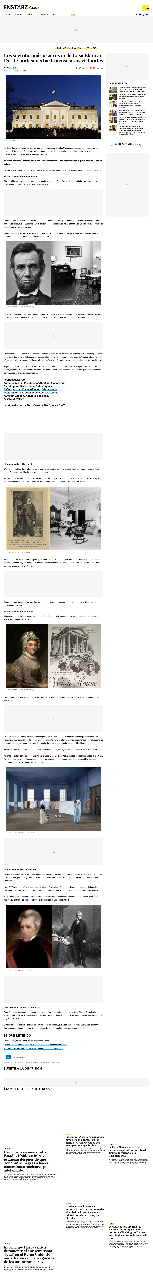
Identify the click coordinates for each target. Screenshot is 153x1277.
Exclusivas (24, 15)
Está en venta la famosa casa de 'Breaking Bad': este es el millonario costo (35, 1048)
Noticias (8, 15)
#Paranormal (49, 393)
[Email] (98, 72)
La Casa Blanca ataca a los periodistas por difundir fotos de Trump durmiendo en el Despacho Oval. (128, 1155)
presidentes (9, 188)
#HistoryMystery (14, 402)
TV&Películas (56, 15)
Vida (84, 15)
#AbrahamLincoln (33, 396)
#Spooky (44, 399)
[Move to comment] (101, 72)
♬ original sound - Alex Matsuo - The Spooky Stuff (34, 409)
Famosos (39, 15)
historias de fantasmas (13, 155)
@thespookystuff (14, 383)
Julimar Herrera (12, 71)
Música (73, 15)
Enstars (21, 7)
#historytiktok (12, 393)
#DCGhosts (51, 396)
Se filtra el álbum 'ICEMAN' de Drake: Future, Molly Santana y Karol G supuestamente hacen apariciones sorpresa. (131, 108)
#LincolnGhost (13, 399)
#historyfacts (45, 389)
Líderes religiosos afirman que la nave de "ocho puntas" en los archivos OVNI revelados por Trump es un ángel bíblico (132, 93)
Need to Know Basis (123, 147)
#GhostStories (12, 396)
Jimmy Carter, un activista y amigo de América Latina (26, 1044)
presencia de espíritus (13, 158)
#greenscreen (12, 386)
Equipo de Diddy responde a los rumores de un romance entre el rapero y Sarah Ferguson (132, 100)
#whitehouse (30, 399)
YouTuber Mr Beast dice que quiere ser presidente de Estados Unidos (33, 1052)
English (95, 15)
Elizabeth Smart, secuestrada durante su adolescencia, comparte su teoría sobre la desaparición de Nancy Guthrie (132, 116)
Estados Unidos (19, 1061)
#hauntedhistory (31, 393)
